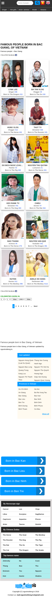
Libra (5, 514)
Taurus (22, 524)
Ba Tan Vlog (37, 89)
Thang (5, 566)
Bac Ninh (37, 399)
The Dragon (23, 550)
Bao (20, 566)
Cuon (37, 561)
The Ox (22, 545)
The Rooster (8, 540)
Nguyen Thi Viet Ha (41, 367)
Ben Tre (22, 402)
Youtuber (37, 244)
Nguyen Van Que (37, 241)
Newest (43, 10)
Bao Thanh (12, 241)
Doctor (38, 206)
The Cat (6, 550)
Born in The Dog (13, 208)
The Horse (7, 535)
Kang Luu (22, 373)
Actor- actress (24, 10)
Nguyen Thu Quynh (37, 165)
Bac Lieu (22, 399)
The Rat (6, 545)
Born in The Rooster (37, 132)
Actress (13, 244)
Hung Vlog (13, 127)
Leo (20, 509)
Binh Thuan (23, 409)
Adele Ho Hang (37, 279)
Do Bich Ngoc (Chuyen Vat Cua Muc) (13, 165)
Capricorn (7, 519)
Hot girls (13, 10)
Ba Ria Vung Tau (40, 392)
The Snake (39, 550)
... (31, 306)
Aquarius (22, 519)
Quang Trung (23, 370)
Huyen (13, 279)
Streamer (37, 130)
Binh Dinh (38, 402)
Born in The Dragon (12, 94)
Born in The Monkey (13, 284)
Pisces (38, 519)
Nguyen (38, 571)
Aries (5, 524)
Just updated (24, 355)
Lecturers (38, 168)
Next (35, 306)
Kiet (4, 576)
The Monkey (40, 535)
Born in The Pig (13, 170)
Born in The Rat (38, 208)
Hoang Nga (38, 373)
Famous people (6, 51)
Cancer (6, 509)
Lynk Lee (12, 89)
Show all (45, 414)
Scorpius (22, 514)
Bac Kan (37, 396)
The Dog (22, 540)
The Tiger (39, 545)
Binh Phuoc (38, 406)
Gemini (38, 524)
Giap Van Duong (40, 377)
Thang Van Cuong (41, 360)
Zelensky (6, 561)
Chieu (37, 203)
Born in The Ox (37, 94)
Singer (4, 10)
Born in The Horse (13, 132)
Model (34, 10)
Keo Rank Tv (13, 203)
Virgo (37, 509)
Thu (36, 566)
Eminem (6, 571)
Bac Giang (18, 51)
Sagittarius (39, 514)
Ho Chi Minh (23, 389)
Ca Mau (37, 409)
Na (20, 561)
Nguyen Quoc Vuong (42, 380)
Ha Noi (36, 389)
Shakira (38, 576)
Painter (13, 168)
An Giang (22, 392)
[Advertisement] (26, 26)
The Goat (22, 535)
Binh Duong (23, 406)
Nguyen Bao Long (25, 367)
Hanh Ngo (38, 363)
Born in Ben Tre (14, 491)
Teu (20, 571)
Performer (37, 281)
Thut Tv (38, 127)
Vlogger (37, 92)
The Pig (38, 540)
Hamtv (21, 576)
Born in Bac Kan (16, 460)
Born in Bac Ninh (16, 481)
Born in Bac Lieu (15, 470)
